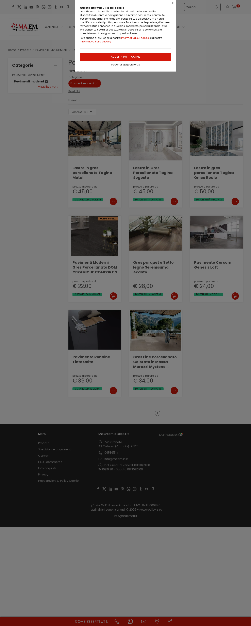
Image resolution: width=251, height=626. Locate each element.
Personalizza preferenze (125, 64)
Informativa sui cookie (135, 38)
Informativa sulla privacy (95, 41)
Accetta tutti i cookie (125, 56)
